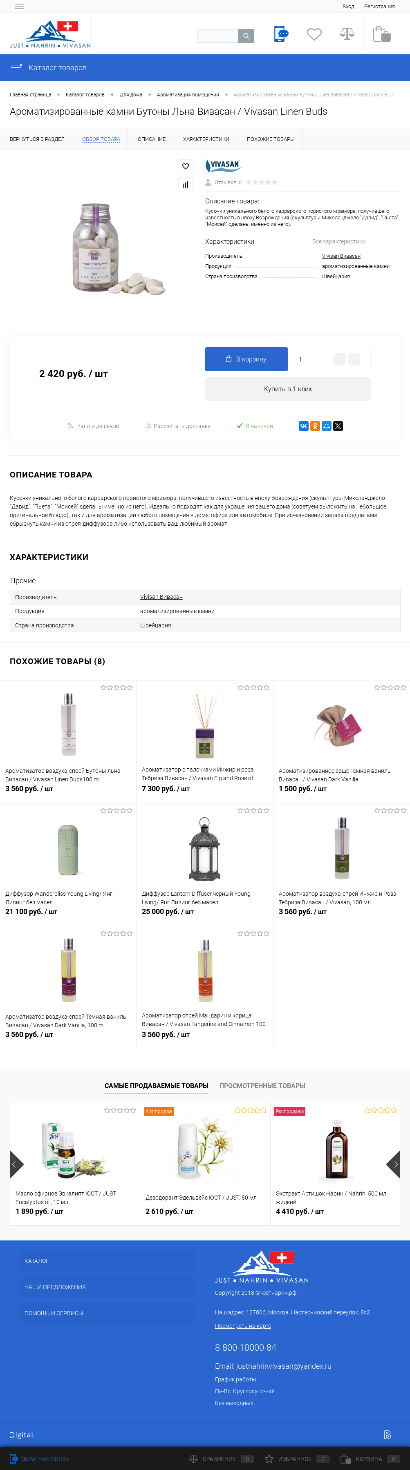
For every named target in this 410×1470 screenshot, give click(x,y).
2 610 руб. (169, 1211)
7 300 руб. (204, 794)
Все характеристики (338, 241)
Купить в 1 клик (288, 389)
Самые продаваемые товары (156, 1086)
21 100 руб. (68, 917)
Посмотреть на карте (243, 1326)
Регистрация (379, 6)
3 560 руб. (68, 794)
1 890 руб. (39, 1211)
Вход (348, 6)
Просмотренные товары (262, 1086)
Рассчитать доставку (178, 426)
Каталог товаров (48, 67)
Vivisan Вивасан (341, 256)
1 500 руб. (342, 794)
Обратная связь (39, 1459)
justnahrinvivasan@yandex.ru (284, 1366)
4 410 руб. (300, 1211)
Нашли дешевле (93, 426)
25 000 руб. (204, 917)
